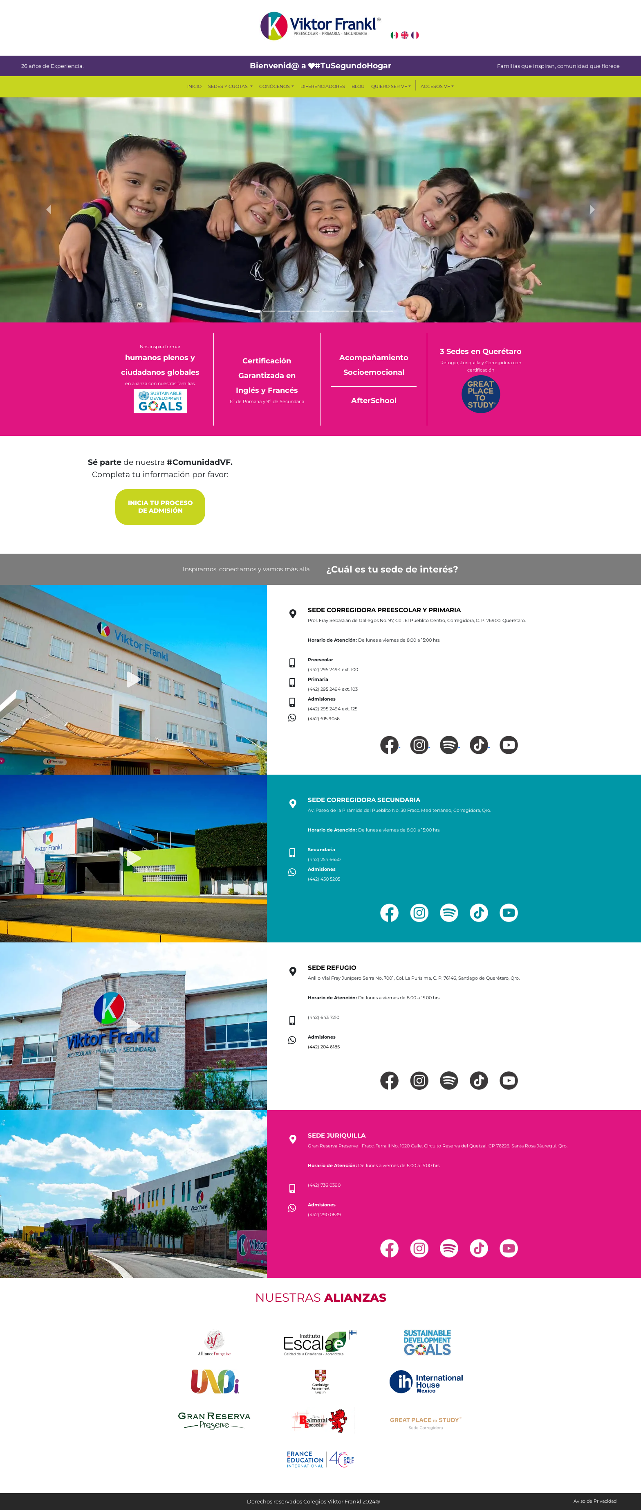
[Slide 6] (328, 311)
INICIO (194, 86)
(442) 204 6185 (324, 1047)
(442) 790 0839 (324, 1214)
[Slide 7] (342, 311)
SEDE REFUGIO (332, 967)
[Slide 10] (387, 311)
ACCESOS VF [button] (435, 86)
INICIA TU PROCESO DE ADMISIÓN (160, 506)
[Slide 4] (298, 311)
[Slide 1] (254, 311)
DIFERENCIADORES (322, 86)
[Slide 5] (313, 311)
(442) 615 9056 (324, 718)
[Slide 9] (372, 311)
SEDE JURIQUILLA (336, 1135)
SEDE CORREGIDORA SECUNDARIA (364, 800)
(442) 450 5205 (324, 879)
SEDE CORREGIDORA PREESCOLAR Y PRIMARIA (384, 610)
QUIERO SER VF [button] (389, 86)
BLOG (358, 86)
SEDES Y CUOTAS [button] (228, 86)
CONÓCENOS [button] (274, 86)
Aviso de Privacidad (595, 1501)
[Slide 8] (357, 311)
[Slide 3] (284, 311)
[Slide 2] (269, 311)
